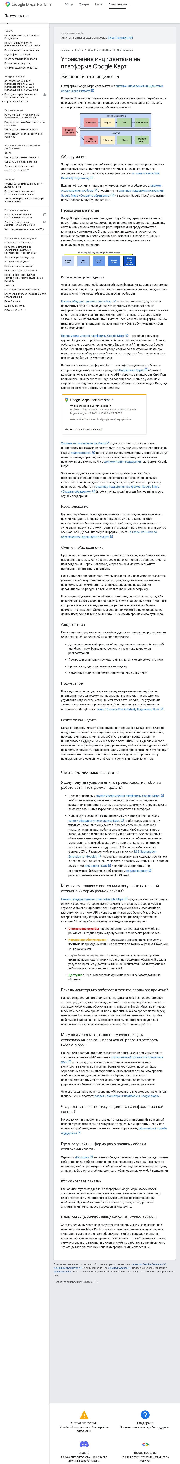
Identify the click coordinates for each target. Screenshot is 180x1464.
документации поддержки (122, 461)
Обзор (68, 4)
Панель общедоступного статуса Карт (87, 301)
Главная (65, 50)
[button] (24, 95)
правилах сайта (62, 1271)
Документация (16, 16)
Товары (84, 4)
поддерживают (137, 871)
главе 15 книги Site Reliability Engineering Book (128, 709)
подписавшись (81, 453)
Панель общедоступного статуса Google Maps (92, 899)
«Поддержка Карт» (130, 370)
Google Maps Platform (100, 50)
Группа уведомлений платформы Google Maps (92, 336)
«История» (82, 1157)
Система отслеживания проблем (83, 443)
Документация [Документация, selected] (117, 4)
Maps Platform (32, 4)
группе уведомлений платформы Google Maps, (128, 796)
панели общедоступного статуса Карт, (94, 820)
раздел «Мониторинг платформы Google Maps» (127, 1096)
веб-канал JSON (96, 866)
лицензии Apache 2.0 (119, 1268)
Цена (98, 4)
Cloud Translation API (120, 37)
